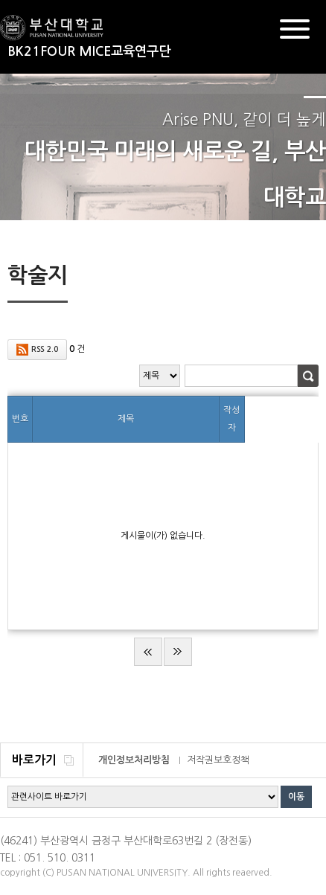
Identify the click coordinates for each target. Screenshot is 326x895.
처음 (148, 652)
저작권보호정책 (218, 760)
